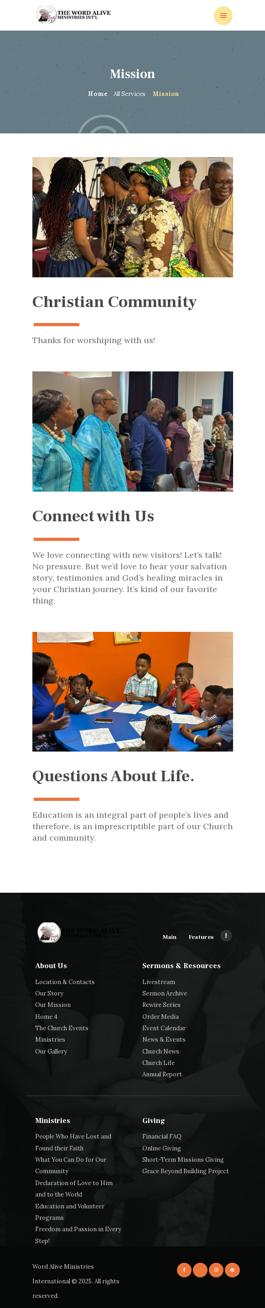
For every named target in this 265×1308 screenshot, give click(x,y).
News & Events (164, 1039)
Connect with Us (93, 517)
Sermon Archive (164, 993)
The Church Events (61, 1028)
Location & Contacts (65, 982)
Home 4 (46, 1017)
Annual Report (162, 1074)
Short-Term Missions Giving (183, 1160)
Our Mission (53, 1005)
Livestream (158, 982)
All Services (129, 94)
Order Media (160, 1017)
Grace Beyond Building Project (185, 1171)
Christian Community (114, 303)
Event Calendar (164, 1028)
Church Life (158, 1063)
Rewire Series (161, 1005)
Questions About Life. (113, 777)
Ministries (50, 1039)
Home (98, 94)
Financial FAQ (162, 1136)
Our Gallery (51, 1051)
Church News (160, 1051)
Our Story (49, 993)
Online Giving (161, 1148)
